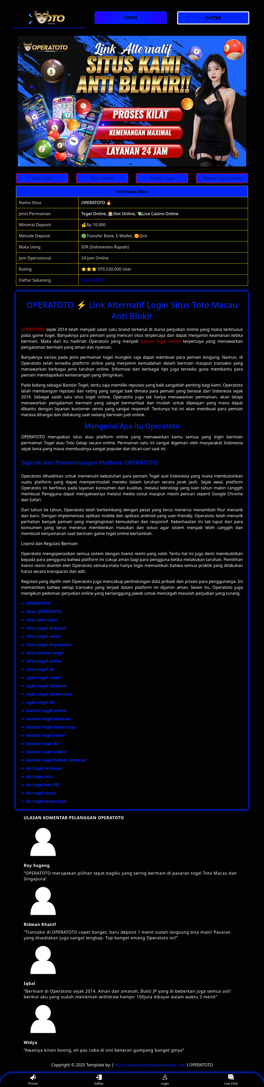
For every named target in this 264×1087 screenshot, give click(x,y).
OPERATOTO (33, 329)
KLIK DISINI (92, 280)
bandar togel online (161, 341)
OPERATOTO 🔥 (96, 202)
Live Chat (230, 1080)
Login (165, 1080)
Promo (33, 1080)
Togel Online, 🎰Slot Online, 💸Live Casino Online (129, 213)
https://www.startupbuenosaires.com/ (150, 1065)
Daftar (99, 1080)
